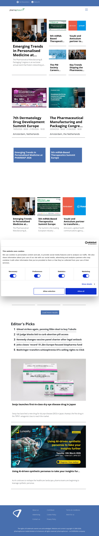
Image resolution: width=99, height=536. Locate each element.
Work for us (70, 515)
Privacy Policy (51, 519)
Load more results (50, 312)
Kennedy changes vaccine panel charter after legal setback (49, 339)
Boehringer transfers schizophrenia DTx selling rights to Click (50, 349)
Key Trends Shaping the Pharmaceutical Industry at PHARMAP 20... (77, 68)
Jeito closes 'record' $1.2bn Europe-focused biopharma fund (49, 344)
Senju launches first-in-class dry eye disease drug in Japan (44, 404)
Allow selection (49, 291)
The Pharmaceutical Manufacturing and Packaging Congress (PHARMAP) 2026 (66, 122)
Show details (87, 284)
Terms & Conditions (73, 510)
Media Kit (37, 2)
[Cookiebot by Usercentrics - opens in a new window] (86, 243)
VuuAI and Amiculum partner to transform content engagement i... (77, 39)
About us (35, 510)
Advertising (36, 515)
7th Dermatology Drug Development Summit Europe (29, 122)
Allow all (81, 291)
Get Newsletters (24, 2)
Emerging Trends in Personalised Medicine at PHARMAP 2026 (28, 50)
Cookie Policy (51, 515)
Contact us (36, 519)
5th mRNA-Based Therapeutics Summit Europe (57, 39)
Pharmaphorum (17, 513)
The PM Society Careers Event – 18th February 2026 (56, 68)
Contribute (50, 510)
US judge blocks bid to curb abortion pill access (42, 334)
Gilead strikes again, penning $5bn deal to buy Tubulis (46, 329)
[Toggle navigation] (87, 9)
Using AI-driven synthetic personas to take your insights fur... (46, 471)
